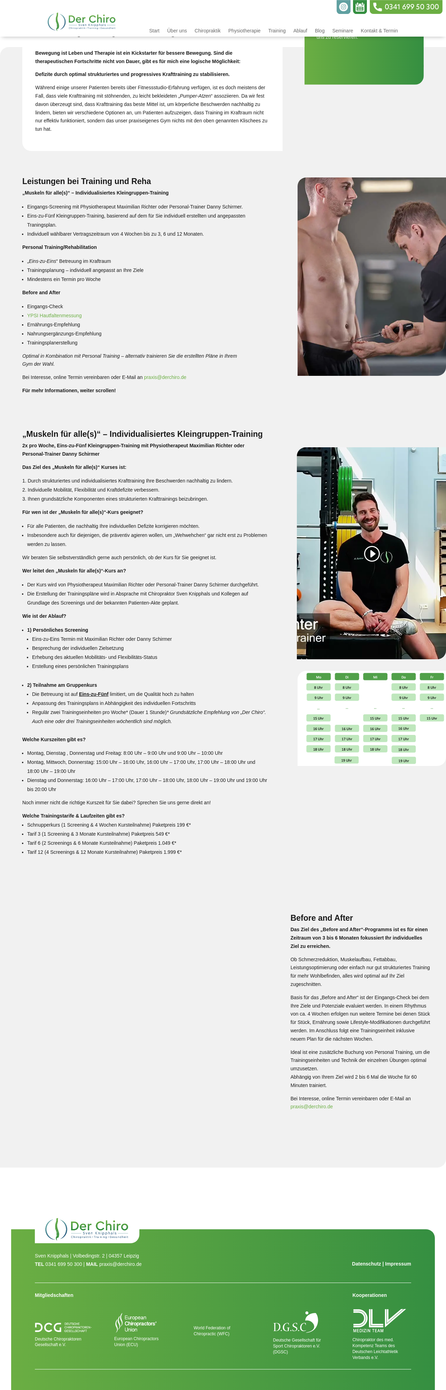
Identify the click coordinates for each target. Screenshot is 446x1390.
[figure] (148, 1019)
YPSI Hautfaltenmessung (54, 315)
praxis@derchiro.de (165, 377)
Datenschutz (366, 1264)
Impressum (398, 1264)
